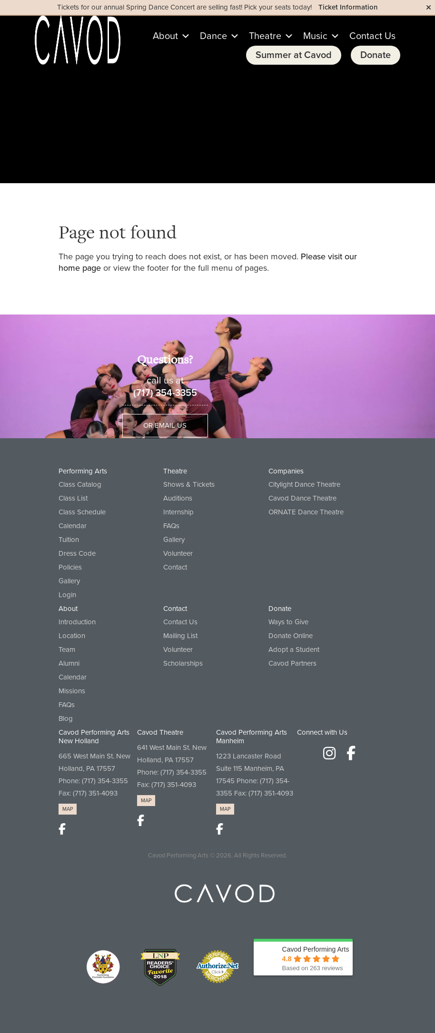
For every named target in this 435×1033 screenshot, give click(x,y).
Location (72, 635)
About (171, 36)
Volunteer (178, 553)
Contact (175, 567)
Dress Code (77, 553)
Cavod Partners (292, 663)
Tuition (69, 539)
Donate (375, 55)
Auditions (177, 498)
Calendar (73, 525)
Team (67, 649)
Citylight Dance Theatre (304, 484)
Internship (178, 512)
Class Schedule (82, 512)
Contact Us (372, 36)
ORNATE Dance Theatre (306, 512)
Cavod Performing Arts (178, 855)
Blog (66, 718)
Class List (73, 498)
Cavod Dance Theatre (302, 498)
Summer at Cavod (294, 55)
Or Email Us (165, 425)
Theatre (271, 36)
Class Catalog (80, 484)
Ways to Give (288, 622)
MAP (67, 809)
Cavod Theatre (160, 732)
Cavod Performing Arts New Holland (94, 736)
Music (321, 36)
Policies (70, 567)
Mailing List (180, 635)
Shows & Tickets (189, 484)
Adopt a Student (293, 649)
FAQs (171, 525)
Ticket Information (348, 7)
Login (67, 594)
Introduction (77, 622)
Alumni (69, 663)
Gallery (69, 581)
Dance (219, 36)
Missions (72, 691)
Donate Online (290, 635)
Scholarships (183, 663)
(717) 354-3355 (165, 393)
